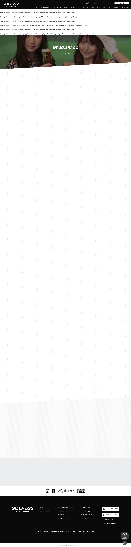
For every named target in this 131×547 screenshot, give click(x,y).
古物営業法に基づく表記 (109, 523)
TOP (36, 7)
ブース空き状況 (86, 518)
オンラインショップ (106, 3)
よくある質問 (125, 7)
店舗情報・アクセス (90, 3)
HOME (41, 507)
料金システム (106, 7)
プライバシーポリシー (108, 519)
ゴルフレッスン (75, 7)
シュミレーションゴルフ (60, 7)
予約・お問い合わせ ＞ (122, 3)
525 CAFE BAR (63, 518)
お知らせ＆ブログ (46, 7)
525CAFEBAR (96, 7)
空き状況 (116, 7)
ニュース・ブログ (44, 511)
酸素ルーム (86, 7)
